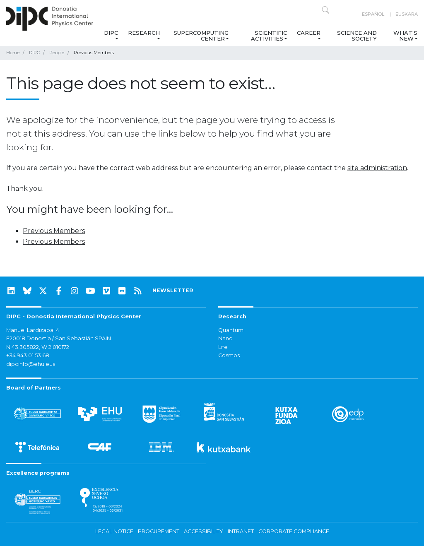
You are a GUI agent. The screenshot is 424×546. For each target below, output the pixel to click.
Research (144, 32)
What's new (405, 35)
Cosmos (229, 355)
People (56, 52)
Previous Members (54, 231)
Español (373, 14)
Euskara (406, 14)
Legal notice (114, 531)
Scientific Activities (269, 35)
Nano (225, 338)
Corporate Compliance (293, 531)
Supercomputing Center (201, 35)
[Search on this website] (281, 14)
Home (12, 52)
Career (308, 32)
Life (223, 347)
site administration (377, 168)
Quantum (230, 330)
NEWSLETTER (172, 290)
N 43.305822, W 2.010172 (37, 347)
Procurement (158, 531)
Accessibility (203, 531)
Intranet (241, 531)
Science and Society (357, 35)
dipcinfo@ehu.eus (30, 364)
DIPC (111, 32)
